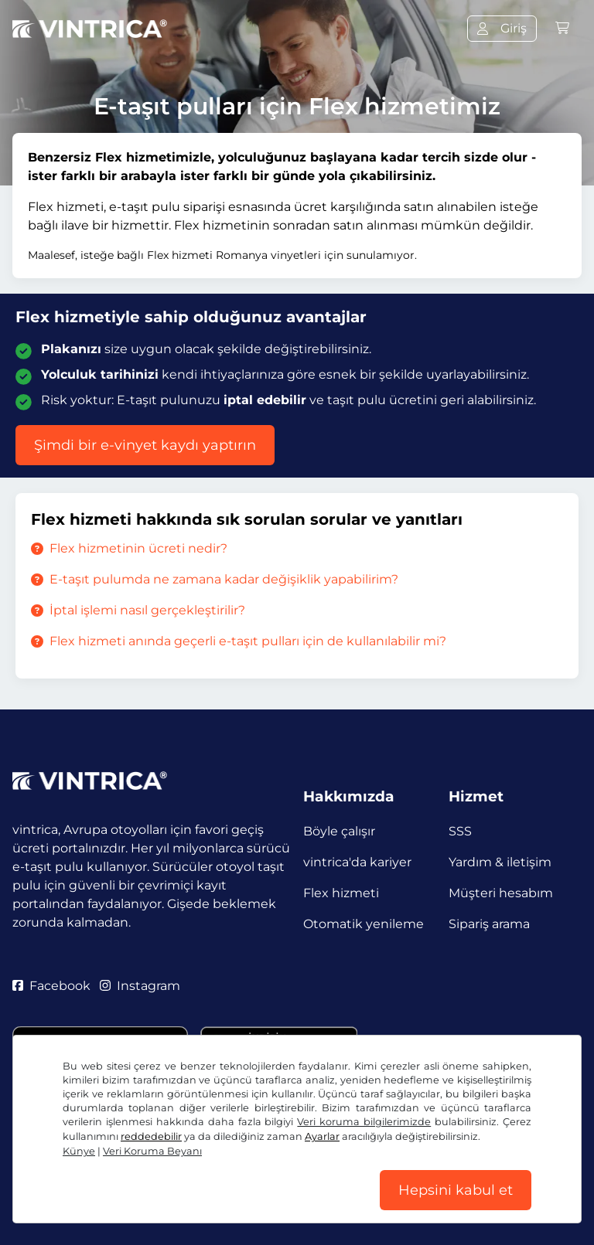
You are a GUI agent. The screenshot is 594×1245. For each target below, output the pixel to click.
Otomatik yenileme (363, 924)
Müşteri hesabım (501, 893)
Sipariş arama (489, 924)
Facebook (51, 985)
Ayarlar (322, 1136)
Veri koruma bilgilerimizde (364, 1122)
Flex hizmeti (341, 893)
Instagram (140, 985)
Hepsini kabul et (455, 1190)
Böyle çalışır (339, 831)
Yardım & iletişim (500, 862)
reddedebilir (151, 1136)
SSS (460, 831)
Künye (79, 1151)
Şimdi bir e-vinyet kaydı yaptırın (145, 445)
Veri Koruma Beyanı (152, 1151)
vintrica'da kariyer (357, 862)
